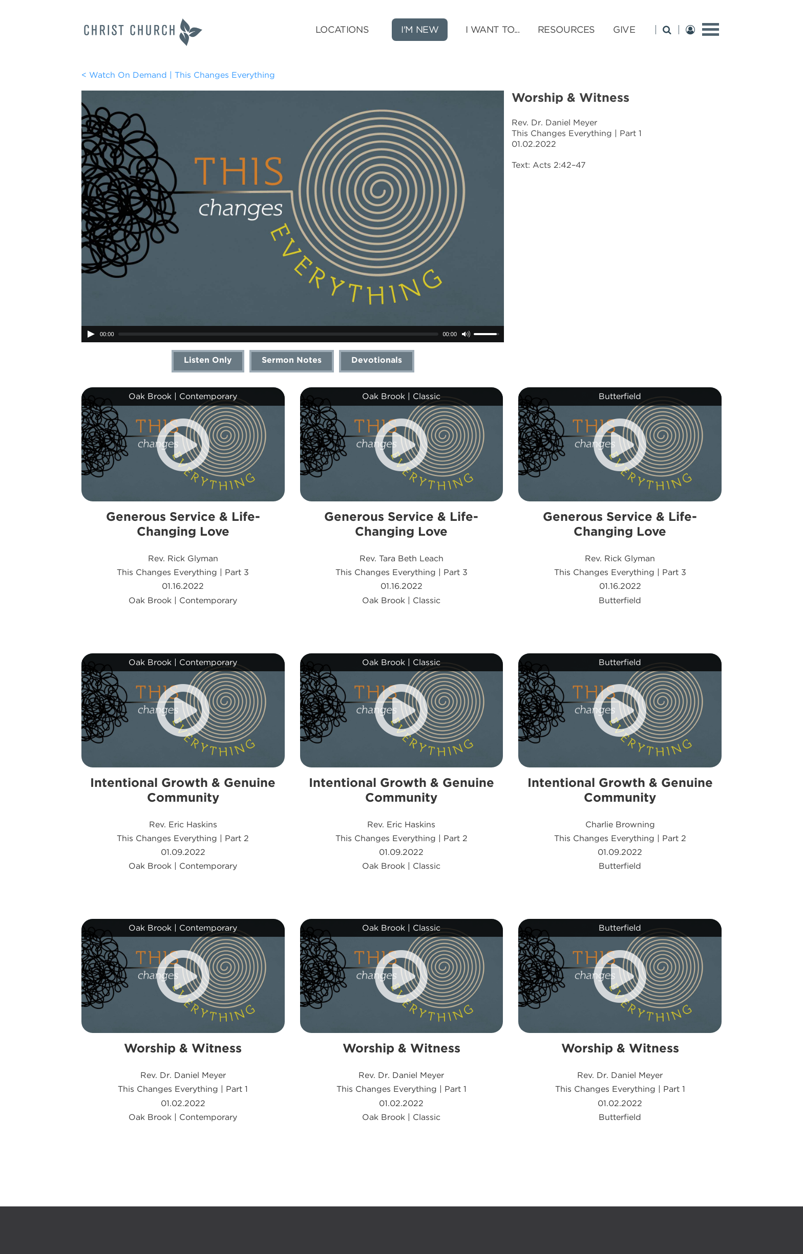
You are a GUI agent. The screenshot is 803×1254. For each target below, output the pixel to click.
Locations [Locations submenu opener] (342, 29)
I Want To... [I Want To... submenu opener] (492, 29)
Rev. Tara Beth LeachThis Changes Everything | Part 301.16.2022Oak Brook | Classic (401, 557)
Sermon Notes (292, 360)
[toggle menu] (710, 29)
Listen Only (208, 360)
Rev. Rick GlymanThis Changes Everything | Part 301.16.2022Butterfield (620, 557)
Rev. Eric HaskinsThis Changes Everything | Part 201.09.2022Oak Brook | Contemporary (183, 823)
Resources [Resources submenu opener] (566, 29)
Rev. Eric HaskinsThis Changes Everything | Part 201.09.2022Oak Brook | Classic (401, 823)
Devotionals (376, 360)
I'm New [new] (419, 29)
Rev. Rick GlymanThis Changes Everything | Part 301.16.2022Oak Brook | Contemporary (183, 557)
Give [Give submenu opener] (624, 29)
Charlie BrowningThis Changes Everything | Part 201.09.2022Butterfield (620, 823)
